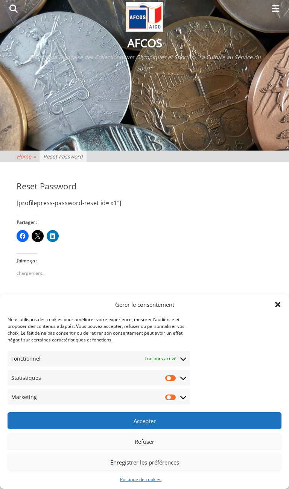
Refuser (144, 441)
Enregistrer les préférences (144, 462)
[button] (277, 304)
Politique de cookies (140, 479)
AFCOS (144, 43)
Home (26, 156)
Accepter (145, 421)
